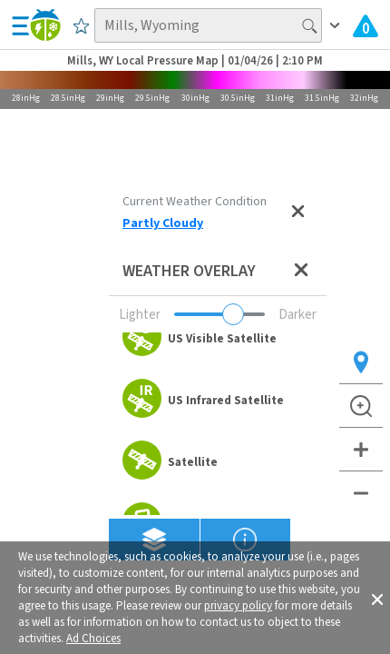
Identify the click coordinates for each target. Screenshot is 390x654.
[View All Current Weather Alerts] (365, 25)
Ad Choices (93, 638)
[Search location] (207, 25)
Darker (297, 314)
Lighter (140, 314)
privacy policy (238, 606)
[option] (218, 339)
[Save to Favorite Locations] (81, 25)
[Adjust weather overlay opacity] (219, 314)
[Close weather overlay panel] (301, 271)
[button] (377, 597)
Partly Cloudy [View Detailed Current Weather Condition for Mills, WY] (162, 223)
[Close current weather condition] (297, 212)
